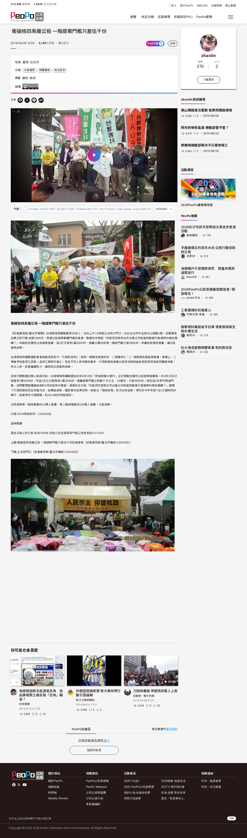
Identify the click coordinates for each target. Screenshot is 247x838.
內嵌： (18, 209)
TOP (231, 818)
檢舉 (172, 43)
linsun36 (191, 277)
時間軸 (52, 792)
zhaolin (208, 55)
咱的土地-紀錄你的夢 (137, 792)
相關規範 (53, 786)
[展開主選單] (230, 16)
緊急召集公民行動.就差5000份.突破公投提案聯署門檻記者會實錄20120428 (57, 432)
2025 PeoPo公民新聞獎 (139, 786)
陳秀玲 (190, 335)
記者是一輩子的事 (143, 695)
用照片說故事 (132, 798)
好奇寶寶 (24, 704)
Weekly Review (58, 798)
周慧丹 (190, 351)
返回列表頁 (94, 750)
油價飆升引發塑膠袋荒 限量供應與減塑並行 (208, 270)
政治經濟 (59, 70)
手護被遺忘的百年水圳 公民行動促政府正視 (208, 249)
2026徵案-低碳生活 (173, 780)
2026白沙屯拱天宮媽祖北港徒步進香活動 (208, 228)
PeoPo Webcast (96, 786)
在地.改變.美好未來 (173, 792)
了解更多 (208, 79)
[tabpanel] (94, 740)
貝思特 (190, 256)
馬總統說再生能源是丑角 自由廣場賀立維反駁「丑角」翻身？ (41, 694)
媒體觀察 (44, 70)
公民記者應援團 (96, 792)
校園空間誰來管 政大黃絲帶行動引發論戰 (98, 692)
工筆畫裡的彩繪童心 (196, 310)
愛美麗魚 (192, 235)
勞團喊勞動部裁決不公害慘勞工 (204, 145)
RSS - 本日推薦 (211, 786)
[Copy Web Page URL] (41, 100)
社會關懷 (29, 70)
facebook (14, 785)
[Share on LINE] (34, 100)
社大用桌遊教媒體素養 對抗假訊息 (206, 347)
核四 (33, 78)
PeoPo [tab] (81, 729)
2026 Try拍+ (132, 780)
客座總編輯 (93, 804)
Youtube (25, 785)
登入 (174, 5)
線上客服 (230, 5)
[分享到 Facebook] (20, 100)
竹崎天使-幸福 (195, 314)
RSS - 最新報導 (211, 780)
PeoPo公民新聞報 (97, 780)
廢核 (25, 78)
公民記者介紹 (94, 798)
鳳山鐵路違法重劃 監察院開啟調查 (206, 110)
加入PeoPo (186, 5)
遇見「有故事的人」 (174, 798)
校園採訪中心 (183, 17)
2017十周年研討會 (173, 786)
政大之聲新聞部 (85, 700)
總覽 (133, 17)
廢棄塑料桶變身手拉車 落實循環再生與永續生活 (208, 328)
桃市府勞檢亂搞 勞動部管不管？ (205, 128)
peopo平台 (193, 297)
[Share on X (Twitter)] (27, 100)
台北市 (34, 62)
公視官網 (216, 5)
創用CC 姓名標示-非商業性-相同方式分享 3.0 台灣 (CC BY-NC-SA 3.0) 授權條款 (31, 86)
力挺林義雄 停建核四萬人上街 (155, 690)
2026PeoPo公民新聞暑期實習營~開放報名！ (208, 291)
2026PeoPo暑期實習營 (197, 205)
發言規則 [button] (171, 729)
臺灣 (26, 62)
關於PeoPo (55, 780)
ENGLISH (202, 5)
